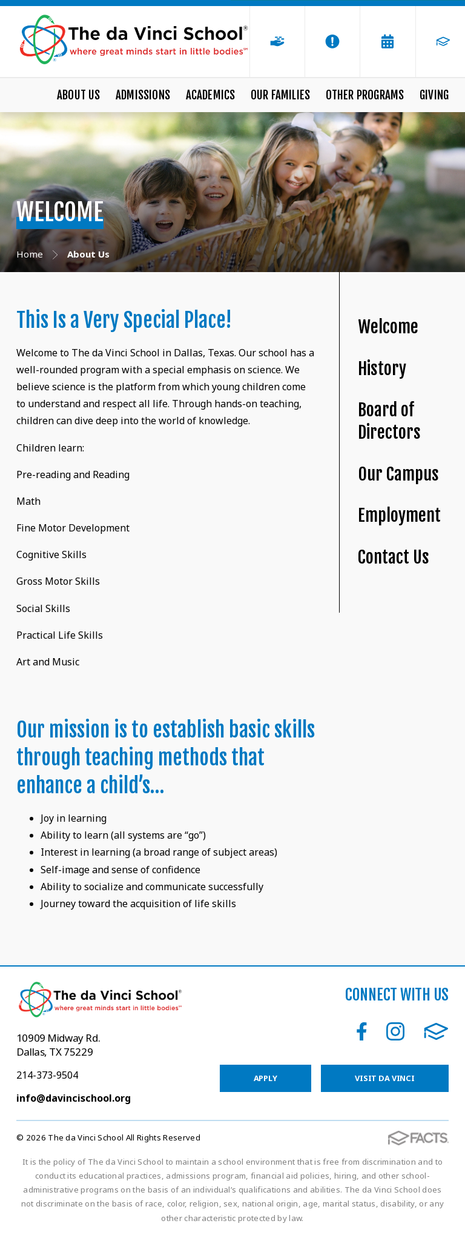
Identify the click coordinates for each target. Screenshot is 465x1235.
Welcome (388, 327)
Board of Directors (389, 421)
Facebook (362, 1031)
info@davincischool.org (73, 1098)
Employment (399, 515)
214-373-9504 (47, 1075)
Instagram (395, 1031)
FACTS (436, 1031)
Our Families (280, 95)
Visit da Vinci (385, 1078)
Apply (265, 1078)
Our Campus (398, 474)
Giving (434, 95)
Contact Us (393, 557)
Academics (211, 95)
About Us (79, 95)
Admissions (143, 95)
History (382, 368)
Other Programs (365, 95)
